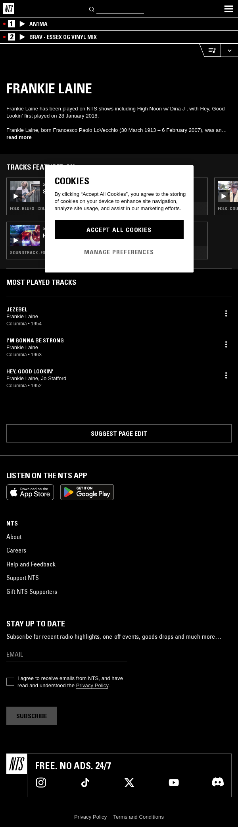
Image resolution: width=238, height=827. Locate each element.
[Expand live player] (229, 50)
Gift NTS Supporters (31, 591)
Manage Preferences (119, 252)
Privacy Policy (92, 685)
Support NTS (22, 578)
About (13, 537)
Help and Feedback (31, 564)
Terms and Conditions (138, 817)
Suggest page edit (119, 433)
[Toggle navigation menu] (228, 8)
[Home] (8, 8)
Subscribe (31, 716)
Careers (16, 550)
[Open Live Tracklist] (210, 50)
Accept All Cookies (119, 230)
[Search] (92, 9)
